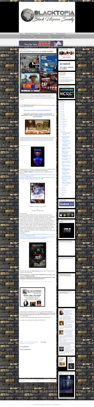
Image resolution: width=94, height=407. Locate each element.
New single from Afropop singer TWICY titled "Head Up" (66, 133)
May (62, 131)
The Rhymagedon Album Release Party (66, 159)
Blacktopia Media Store (60, 33)
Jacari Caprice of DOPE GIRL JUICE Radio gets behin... (66, 162)
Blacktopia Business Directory (31, 33)
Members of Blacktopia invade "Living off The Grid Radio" (66, 341)
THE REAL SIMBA (64, 185)
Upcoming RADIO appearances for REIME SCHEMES (66, 155)
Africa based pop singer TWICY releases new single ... (65, 166)
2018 (62, 116)
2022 (62, 109)
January (63, 192)
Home (21, 33)
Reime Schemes (25, 343)
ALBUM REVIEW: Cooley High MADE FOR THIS (66, 177)
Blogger (59, 404)
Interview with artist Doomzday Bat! (68, 348)
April (62, 187)
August (63, 126)
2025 (62, 104)
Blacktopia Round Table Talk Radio (41, 35)
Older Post (53, 380)
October (63, 122)
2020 (62, 113)
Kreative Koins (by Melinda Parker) (58, 35)
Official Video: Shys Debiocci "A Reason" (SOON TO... (65, 173)
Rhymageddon (31, 343)
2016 (62, 194)
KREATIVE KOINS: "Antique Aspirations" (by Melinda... (65, 141)
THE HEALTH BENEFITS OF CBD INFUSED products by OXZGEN (69, 331)
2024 (62, 106)
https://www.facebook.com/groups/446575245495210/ (37, 110)
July (62, 127)
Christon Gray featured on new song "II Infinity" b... (66, 183)
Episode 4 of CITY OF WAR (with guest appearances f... (65, 152)
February (63, 190)
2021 (62, 111)
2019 (62, 114)
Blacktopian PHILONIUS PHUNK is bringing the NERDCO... (66, 148)
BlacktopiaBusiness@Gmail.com (44, 115)
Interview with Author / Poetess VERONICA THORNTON (65, 137)
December (64, 119)
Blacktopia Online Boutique (25, 35)
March (63, 188)
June (63, 129)
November (64, 121)
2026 (62, 103)
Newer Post (22, 380)
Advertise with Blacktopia (56, 37)
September (64, 124)
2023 (62, 108)
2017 (62, 118)
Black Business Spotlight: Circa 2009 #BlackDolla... (66, 179)
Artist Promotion (67, 37)
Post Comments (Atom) (40, 384)
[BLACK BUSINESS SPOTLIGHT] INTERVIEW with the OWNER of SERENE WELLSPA (68, 313)
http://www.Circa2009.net (47, 140)
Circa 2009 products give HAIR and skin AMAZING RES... (66, 144)
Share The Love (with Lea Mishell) (27, 37)
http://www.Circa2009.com (31, 140)
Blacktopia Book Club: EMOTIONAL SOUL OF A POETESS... (66, 169)
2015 (62, 195)
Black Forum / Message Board (42, 37)
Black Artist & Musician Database (46, 33)
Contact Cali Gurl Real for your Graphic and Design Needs (69, 322)
